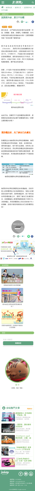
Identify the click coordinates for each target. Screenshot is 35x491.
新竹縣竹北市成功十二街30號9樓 (23, 483)
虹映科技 (14, 489)
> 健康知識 (8, 7)
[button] (3, 2)
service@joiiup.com (20, 481)
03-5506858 (18, 479)
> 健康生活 (17, 7)
